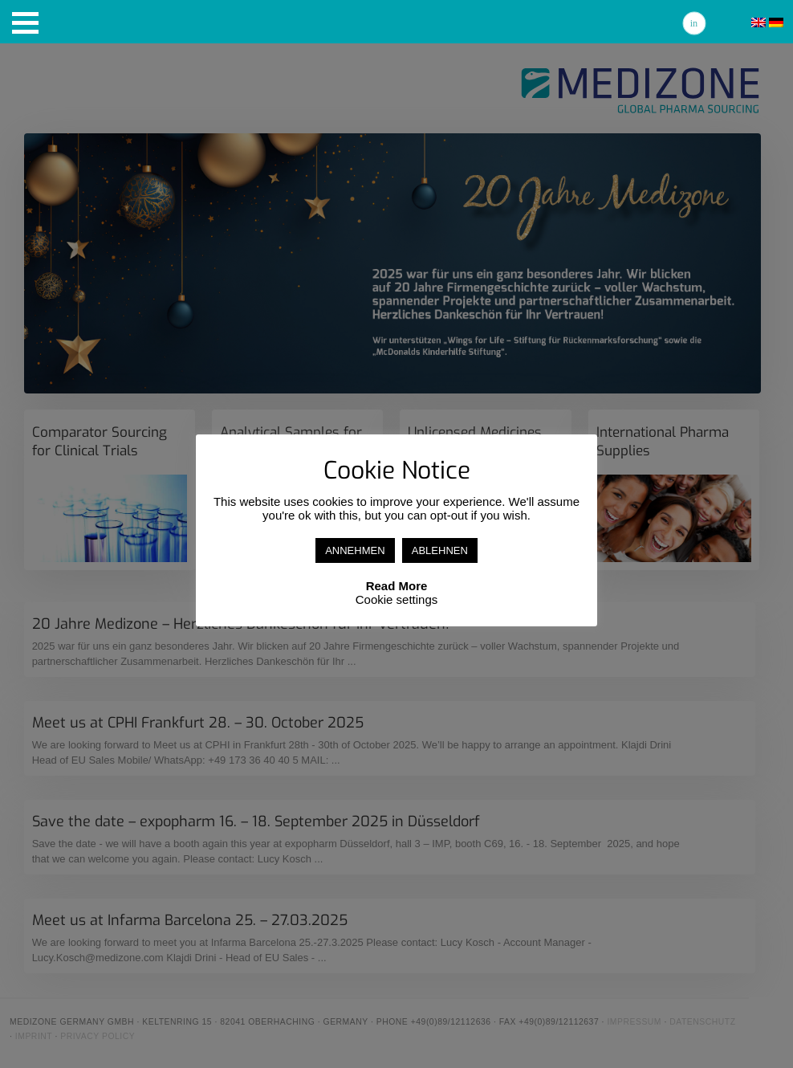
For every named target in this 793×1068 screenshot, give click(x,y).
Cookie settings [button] (397, 599)
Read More (397, 586)
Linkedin (694, 23)
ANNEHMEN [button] (354, 550)
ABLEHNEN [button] (440, 550)
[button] (25, 23)
